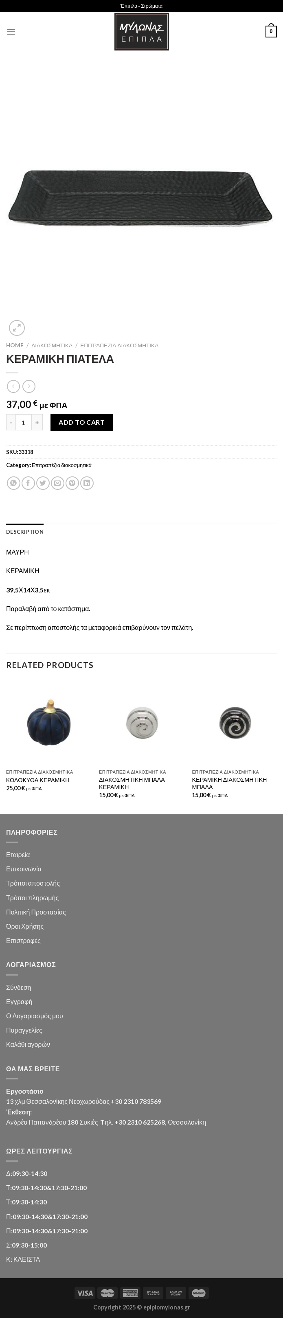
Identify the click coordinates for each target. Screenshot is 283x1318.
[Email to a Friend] (57, 483)
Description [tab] (25, 532)
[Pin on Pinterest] (72, 483)
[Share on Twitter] (43, 483)
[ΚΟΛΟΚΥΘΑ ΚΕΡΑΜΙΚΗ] (48, 722)
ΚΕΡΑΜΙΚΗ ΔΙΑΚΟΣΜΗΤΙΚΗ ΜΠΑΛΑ (229, 783)
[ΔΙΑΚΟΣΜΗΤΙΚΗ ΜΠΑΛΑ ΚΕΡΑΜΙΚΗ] (141, 722)
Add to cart (82, 422)
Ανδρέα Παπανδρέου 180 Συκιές (52, 1122)
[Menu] (11, 32)
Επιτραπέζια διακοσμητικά (119, 345)
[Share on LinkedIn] (87, 483)
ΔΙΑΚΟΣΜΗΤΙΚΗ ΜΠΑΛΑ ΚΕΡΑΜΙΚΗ (132, 783)
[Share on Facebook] (28, 483)
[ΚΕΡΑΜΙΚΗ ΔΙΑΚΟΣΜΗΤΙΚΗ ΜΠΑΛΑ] (234, 722)
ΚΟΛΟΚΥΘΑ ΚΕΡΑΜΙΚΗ (38, 779)
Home (15, 345)
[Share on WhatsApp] (13, 483)
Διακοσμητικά (51, 345)
